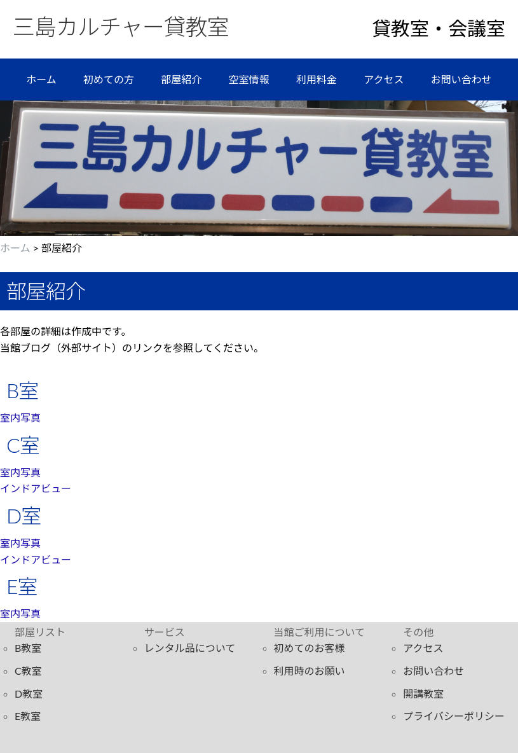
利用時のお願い (309, 671)
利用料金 (316, 79)
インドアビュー (35, 488)
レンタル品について (190, 648)
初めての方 (108, 79)
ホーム (41, 79)
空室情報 (249, 79)
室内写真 (20, 417)
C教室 (28, 671)
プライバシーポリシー (454, 716)
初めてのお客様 (309, 648)
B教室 (28, 648)
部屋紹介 (181, 79)
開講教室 (423, 693)
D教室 (29, 693)
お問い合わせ (461, 79)
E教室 (28, 716)
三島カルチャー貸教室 (121, 26)
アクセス (384, 79)
